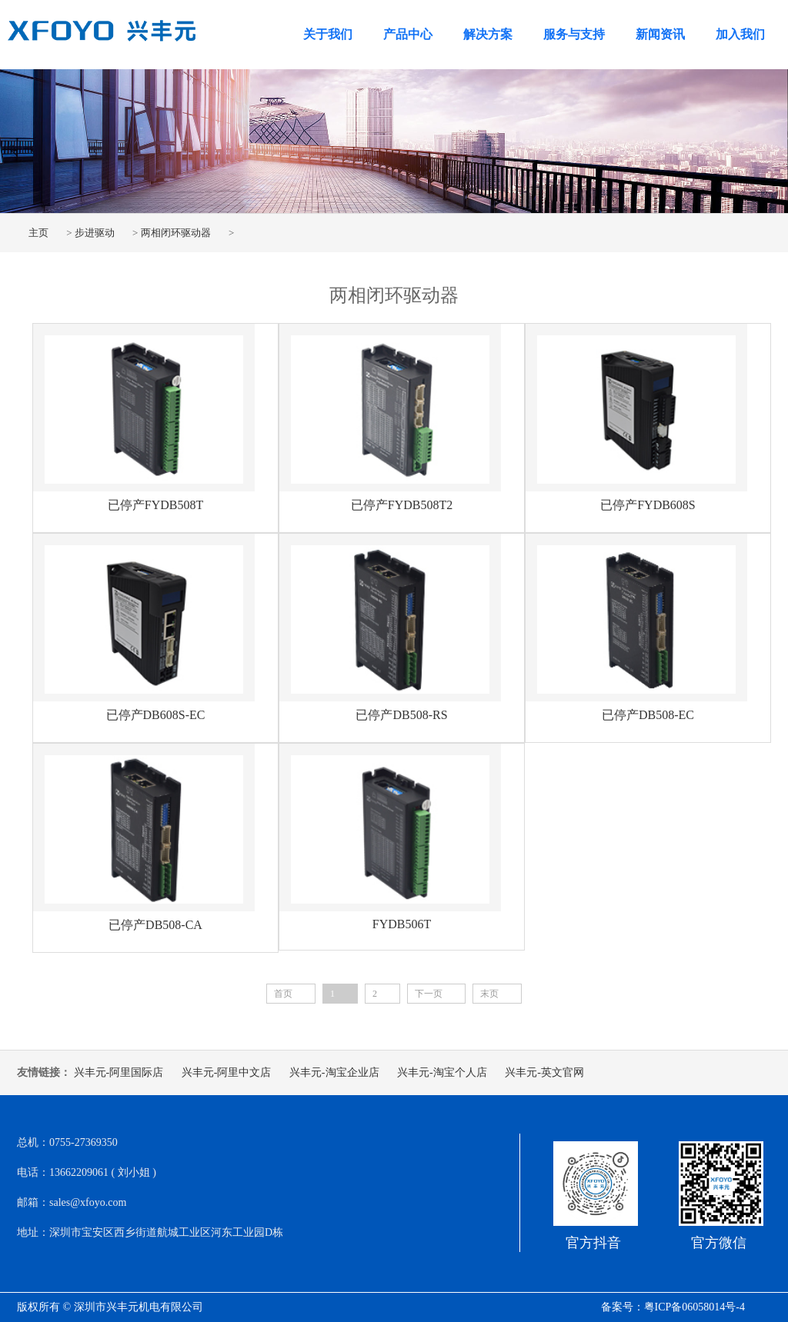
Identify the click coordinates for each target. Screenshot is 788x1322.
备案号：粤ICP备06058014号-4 (673, 1307)
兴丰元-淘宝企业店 (334, 1072)
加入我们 (740, 34)
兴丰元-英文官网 (544, 1072)
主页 (38, 232)
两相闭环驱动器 (176, 232)
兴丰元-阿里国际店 (119, 1072)
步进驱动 (95, 232)
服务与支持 (574, 34)
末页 (489, 993)
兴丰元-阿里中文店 (227, 1072)
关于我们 (327, 34)
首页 (283, 993)
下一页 (428, 993)
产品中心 (407, 34)
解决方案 (488, 34)
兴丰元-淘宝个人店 (442, 1072)
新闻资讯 (660, 34)
